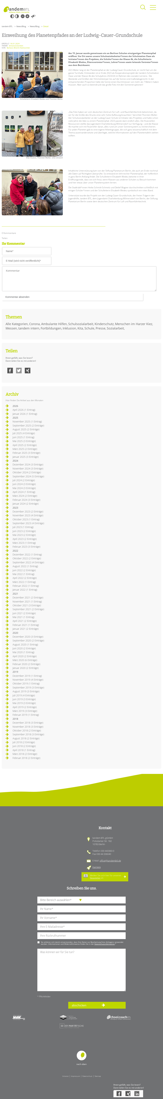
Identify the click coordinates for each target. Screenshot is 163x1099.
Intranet (65, 1076)
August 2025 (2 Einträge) (26, 429)
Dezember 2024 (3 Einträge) (28, 464)
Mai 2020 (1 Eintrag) (23, 652)
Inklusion (69, 328)
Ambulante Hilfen (54, 324)
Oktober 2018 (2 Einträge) (27, 730)
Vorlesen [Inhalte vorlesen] (33, 16)
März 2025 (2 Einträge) (25, 449)
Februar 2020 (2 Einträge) (26, 664)
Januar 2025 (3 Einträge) (26, 456)
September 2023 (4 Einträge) (28, 523)
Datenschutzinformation (104, 944)
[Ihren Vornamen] (81, 917)
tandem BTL (7, 26)
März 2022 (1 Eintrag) (24, 582)
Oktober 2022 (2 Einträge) (27, 558)
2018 (15, 718)
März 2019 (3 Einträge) (25, 711)
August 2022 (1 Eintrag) (25, 566)
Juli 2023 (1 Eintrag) (23, 527)
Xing (27, 370)
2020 (15, 632)
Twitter (19, 370)
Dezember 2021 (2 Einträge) (28, 597)
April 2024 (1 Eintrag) (24, 492)
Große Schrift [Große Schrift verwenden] (27, 16)
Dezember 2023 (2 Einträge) (28, 511)
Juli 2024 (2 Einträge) (24, 480)
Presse (100, 328)
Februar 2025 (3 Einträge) (26, 452)
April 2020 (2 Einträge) (25, 656)
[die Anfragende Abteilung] (81, 900)
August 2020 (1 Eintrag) (25, 644)
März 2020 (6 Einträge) (25, 660)
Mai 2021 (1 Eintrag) (23, 617)
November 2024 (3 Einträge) (28, 468)
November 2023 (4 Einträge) (28, 515)
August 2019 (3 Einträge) (26, 691)
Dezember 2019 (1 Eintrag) (27, 675)
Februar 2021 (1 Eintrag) (26, 625)
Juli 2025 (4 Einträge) (24, 433)
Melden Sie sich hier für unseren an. (105, 876)
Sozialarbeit (115, 328)
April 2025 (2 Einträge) (25, 445)
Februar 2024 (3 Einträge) (26, 499)
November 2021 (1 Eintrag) (27, 601)
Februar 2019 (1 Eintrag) (26, 714)
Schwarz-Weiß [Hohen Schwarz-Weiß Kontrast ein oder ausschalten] (12, 16)
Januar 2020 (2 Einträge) (26, 668)
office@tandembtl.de (110, 860)
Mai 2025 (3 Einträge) (24, 441)
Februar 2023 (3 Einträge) (26, 546)
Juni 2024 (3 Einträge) (24, 484)
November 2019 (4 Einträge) (28, 679)
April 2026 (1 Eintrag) (24, 409)
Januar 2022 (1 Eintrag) (25, 589)
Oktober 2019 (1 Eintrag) (26, 683)
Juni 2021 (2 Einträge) (24, 613)
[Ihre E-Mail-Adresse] (81, 926)
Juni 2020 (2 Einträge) (24, 648)
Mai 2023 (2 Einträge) (24, 535)
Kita (80, 328)
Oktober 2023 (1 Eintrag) (26, 519)
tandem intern (28, 328)
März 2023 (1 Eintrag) (24, 542)
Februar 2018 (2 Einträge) (26, 758)
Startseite (16, 9)
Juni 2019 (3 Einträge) (24, 699)
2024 (15, 460)
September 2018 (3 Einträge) (28, 734)
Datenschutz (87, 1076)
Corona (34, 324)
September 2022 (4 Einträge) (28, 562)
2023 (15, 507)
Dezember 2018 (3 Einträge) (28, 722)
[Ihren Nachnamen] (81, 909)
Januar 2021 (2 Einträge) (26, 628)
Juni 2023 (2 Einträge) (24, 531)
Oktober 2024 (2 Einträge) (27, 472)
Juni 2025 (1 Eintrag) (23, 437)
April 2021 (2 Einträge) (25, 621)
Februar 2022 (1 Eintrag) (26, 585)
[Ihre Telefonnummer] (81, 935)
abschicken (79, 1005)
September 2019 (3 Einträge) (28, 687)
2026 (15, 406)
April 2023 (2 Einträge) (25, 539)
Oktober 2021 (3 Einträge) (27, 605)
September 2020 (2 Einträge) (28, 640)
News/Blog (21, 26)
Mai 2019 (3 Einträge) (24, 703)
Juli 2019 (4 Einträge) (24, 695)
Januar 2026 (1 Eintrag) (25, 413)
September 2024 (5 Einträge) (28, 476)
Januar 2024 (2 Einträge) (26, 503)
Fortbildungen (51, 328)
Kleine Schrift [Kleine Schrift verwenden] (23, 16)
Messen (11, 328)
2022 (15, 550)
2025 (15, 417)
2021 (15, 593)
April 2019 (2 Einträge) (25, 707)
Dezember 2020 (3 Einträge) (28, 636)
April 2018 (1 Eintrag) (24, 750)
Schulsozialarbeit (80, 324)
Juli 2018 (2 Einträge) (24, 742)
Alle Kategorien (17, 324)
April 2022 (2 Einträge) (25, 578)
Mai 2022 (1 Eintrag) (23, 574)
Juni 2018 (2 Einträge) (24, 746)
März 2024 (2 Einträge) (25, 495)
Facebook (10, 370)
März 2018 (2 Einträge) (25, 754)
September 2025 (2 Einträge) (28, 425)
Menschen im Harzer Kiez (133, 324)
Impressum (75, 1076)
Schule (89, 328)
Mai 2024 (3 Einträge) (24, 488)
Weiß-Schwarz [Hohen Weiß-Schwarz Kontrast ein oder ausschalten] (17, 16)
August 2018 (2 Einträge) (26, 738)
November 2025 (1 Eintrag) (27, 421)
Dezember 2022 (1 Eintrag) (27, 554)
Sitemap (98, 1076)
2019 (15, 671)
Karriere (96, 867)
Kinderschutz (104, 324)
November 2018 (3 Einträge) (28, 726)
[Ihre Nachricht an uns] (81, 970)
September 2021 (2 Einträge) (28, 609)
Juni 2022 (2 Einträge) (24, 570)
